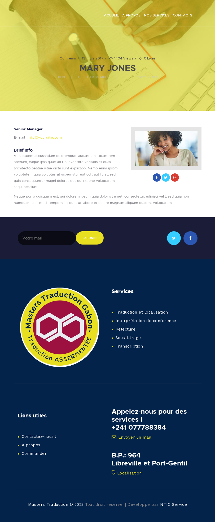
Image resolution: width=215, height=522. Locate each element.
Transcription (129, 346)
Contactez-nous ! (39, 436)
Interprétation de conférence (146, 320)
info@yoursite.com (45, 137)
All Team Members (94, 77)
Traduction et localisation (142, 312)
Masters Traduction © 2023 (56, 504)
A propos (31, 445)
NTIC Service (173, 504)
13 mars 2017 (92, 58)
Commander (34, 453)
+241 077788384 (139, 427)
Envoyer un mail (132, 437)
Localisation (127, 473)
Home (61, 77)
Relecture (126, 329)
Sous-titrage (128, 337)
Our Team (68, 58)
